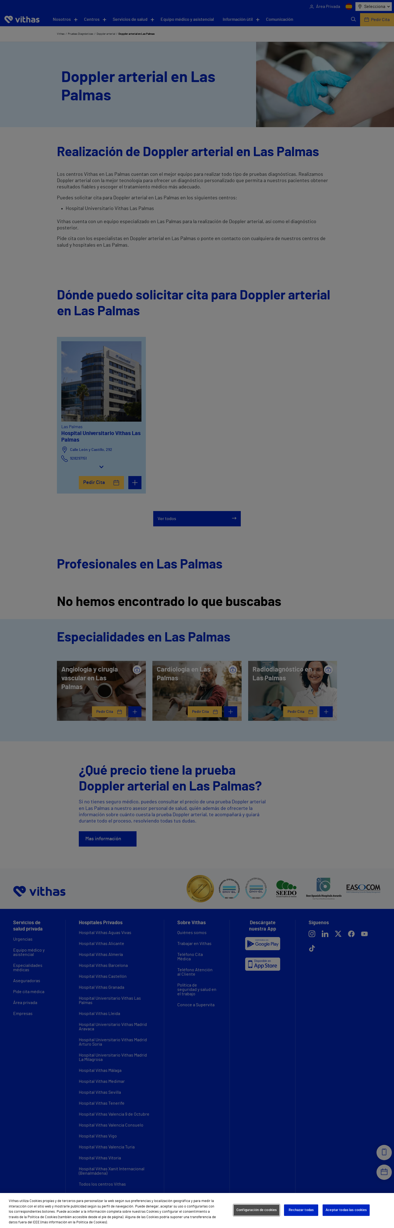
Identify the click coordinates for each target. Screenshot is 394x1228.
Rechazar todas (301, 1210)
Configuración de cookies (256, 1210)
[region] (197, 1210)
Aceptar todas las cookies (346, 1210)
